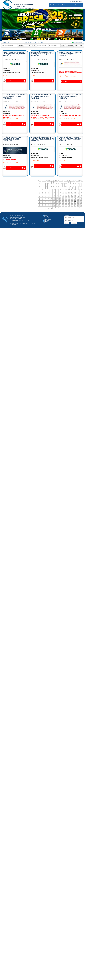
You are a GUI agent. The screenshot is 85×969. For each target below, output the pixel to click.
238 (66, 201)
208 (66, 198)
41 (44, 183)
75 (39, 186)
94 (41, 188)
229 (39, 201)
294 (54, 207)
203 (51, 198)
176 (60, 195)
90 (75, 186)
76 (41, 186)
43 (48, 183)
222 (63, 199)
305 (42, 208)
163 (66, 193)
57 (39, 185)
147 (63, 192)
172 (48, 195)
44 (51, 183)
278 (51, 205)
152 (78, 192)
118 (66, 189)
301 (75, 207)
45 (53, 183)
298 (66, 207)
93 (39, 188)
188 (51, 196)
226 (75, 199)
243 (81, 201)
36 (76, 182)
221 (60, 199)
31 (64, 182)
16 (72, 180)
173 (51, 195)
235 (57, 201)
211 (75, 198)
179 (69, 195)
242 (78, 201)
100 (56, 188)
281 (60, 205)
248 (51, 202)
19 (79, 180)
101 (59, 188)
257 (78, 202)
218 (51, 199)
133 (66, 190)
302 (78, 207)
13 (64, 180)
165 (72, 193)
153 (81, 192)
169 (39, 195)
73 (78, 185)
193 (66, 196)
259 (39, 204)
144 (54, 192)
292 (48, 207)
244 (39, 202)
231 (45, 201)
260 (42, 204)
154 (39, 193)
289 (39, 207)
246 (45, 202)
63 (53, 185)
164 (69, 193)
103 (65, 188)
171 (45, 195)
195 (72, 196)
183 (81, 195)
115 (57, 189)
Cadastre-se (70, 45)
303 (81, 207)
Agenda (77, 4)
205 (57, 198)
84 (61, 186)
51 (68, 183)
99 (53, 188)
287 (78, 205)
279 (54, 205)
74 (80, 185)
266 (60, 204)
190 (57, 196)
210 (72, 198)
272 (78, 204)
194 (69, 196)
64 (56, 185)
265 (57, 204)
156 (45, 193)
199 (39, 198)
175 (57, 195)
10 (57, 180)
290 (42, 207)
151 (75, 192)
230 (42, 201)
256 (75, 202)
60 (46, 185)
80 (51, 186)
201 (45, 198)
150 (72, 192)
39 (39, 183)
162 (63, 193)
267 (63, 204)
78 (46, 186)
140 (42, 192)
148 (66, 192)
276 (45, 205)
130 (57, 190)
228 (81, 199)
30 (62, 182)
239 (69, 201)
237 (63, 201)
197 (78, 196)
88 (70, 186)
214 (39, 199)
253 (66, 202)
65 (58, 185)
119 (69, 189)
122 (78, 189)
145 (57, 192)
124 (39, 190)
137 (78, 190)
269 (69, 204)
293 (51, 207)
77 (44, 186)
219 (54, 199)
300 (72, 207)
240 (72, 201)
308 (51, 208)
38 (81, 182)
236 (60, 201)
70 (70, 185)
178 (66, 195)
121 (75, 189)
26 (52, 182)
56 (80, 183)
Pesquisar (21, 45)
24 (47, 182)
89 (73, 186)
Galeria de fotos (62, 4)
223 (66, 199)
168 (81, 193)
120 (72, 189)
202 (48, 198)
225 (72, 199)
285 (72, 205)
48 (61, 183)
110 (42, 189)
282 (63, 205)
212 (78, 198)
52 (70, 183)
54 (75, 183)
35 (74, 182)
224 (69, 199)
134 (69, 190)
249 (54, 202)
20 (81, 180)
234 (54, 201)
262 (48, 204)
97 (48, 188)
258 (81, 202)
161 (60, 193)
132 (63, 190)
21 (40, 182)
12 (62, 180)
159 (54, 193)
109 (39, 189)
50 (65, 183)
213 (81, 198)
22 (42, 182)
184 (39, 196)
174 (54, 195)
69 (68, 185)
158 (51, 193)
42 (46, 183)
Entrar (62, 45)
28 (57, 182)
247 (48, 202)
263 (51, 204)
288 (81, 205)
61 (48, 185)
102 (62, 188)
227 (78, 199)
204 (54, 198)
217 (48, 199)
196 (75, 196)
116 (60, 189)
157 (48, 193)
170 (42, 195)
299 (69, 207)
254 (69, 202)
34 (71, 182)
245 (42, 202)
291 (45, 207)
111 (45, 189)
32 (67, 182)
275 (42, 205)
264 (54, 204)
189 (54, 196)
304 (39, 208)
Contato (46, 222)
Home (45, 215)
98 (51, 188)
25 (50, 182)
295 (57, 207)
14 (67, 180)
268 (66, 204)
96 (46, 188)
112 (48, 189)
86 (65, 186)
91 (78, 186)
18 (77, 180)
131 (60, 190)
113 (51, 189)
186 (45, 196)
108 (80, 188)
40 (41, 183)
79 (48, 186)
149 (69, 192)
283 (66, 205)
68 (65, 185)
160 (57, 193)
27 (54, 182)
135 (72, 190)
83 (58, 186)
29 (59, 182)
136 (75, 190)
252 (63, 202)
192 (63, 196)
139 (39, 192)
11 (59, 180)
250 (57, 202)
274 (39, 205)
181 (75, 195)
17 (74, 180)
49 (63, 183)
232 (48, 201)
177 (63, 195)
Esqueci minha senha (79, 45)
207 (63, 198)
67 (63, 185)
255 (72, 202)
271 (75, 204)
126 (45, 190)
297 (63, 207)
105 (71, 188)
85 (63, 186)
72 (75, 185)
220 (57, 199)
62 (51, 185)
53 (73, 183)
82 (56, 186)
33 (69, 182)
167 (78, 193)
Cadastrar (74, 223)
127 (48, 190)
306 (45, 208)
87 (68, 186)
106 (74, 188)
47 (58, 183)
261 (45, 204)
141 (45, 192)
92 (80, 186)
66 (61, 185)
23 (45, 182)
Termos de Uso (47, 218)
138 (81, 190)
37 (79, 182)
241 (75, 201)
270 (72, 204)
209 (69, 198)
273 (81, 204)
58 (41, 185)
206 (60, 198)
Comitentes (70, 4)
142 (48, 192)
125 (42, 190)
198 (81, 196)
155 (42, 193)
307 (48, 208)
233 (51, 201)
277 (48, 205)
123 (81, 189)
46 (56, 183)
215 (42, 199)
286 (75, 205)
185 (42, 196)
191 (60, 196)
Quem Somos (53, 4)
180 (72, 195)
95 (44, 188)
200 (42, 198)
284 (69, 205)
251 (60, 202)
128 (51, 190)
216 (45, 199)
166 (75, 193)
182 (78, 195)
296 (60, 207)
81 (53, 186)
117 (63, 189)
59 (44, 185)
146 (60, 192)
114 (54, 189)
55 (78, 183)
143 (51, 192)
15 (69, 180)
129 (54, 190)
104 (68, 188)
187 (48, 196)
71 (73, 185)
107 (77, 188)
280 (57, 205)
